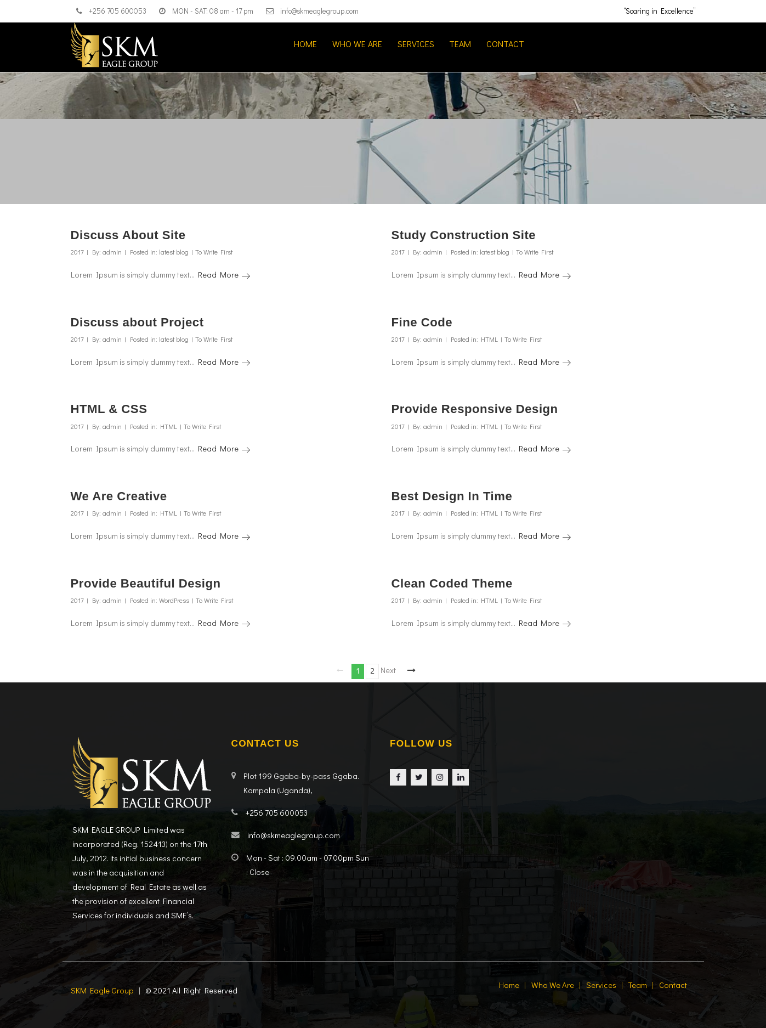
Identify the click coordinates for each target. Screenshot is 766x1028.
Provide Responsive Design (474, 409)
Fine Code (422, 322)
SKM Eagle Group (102, 990)
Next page (388, 669)
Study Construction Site (463, 235)
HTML (489, 339)
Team (460, 43)
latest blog (174, 251)
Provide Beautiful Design (146, 583)
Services (416, 43)
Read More (224, 274)
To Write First (213, 251)
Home (305, 43)
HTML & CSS (109, 409)
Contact (505, 43)
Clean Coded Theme (452, 583)
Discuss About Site (128, 235)
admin (112, 251)
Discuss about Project (137, 322)
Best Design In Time (452, 496)
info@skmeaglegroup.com (319, 11)
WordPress (174, 600)
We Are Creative (119, 496)
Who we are (357, 43)
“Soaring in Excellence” (659, 11)
